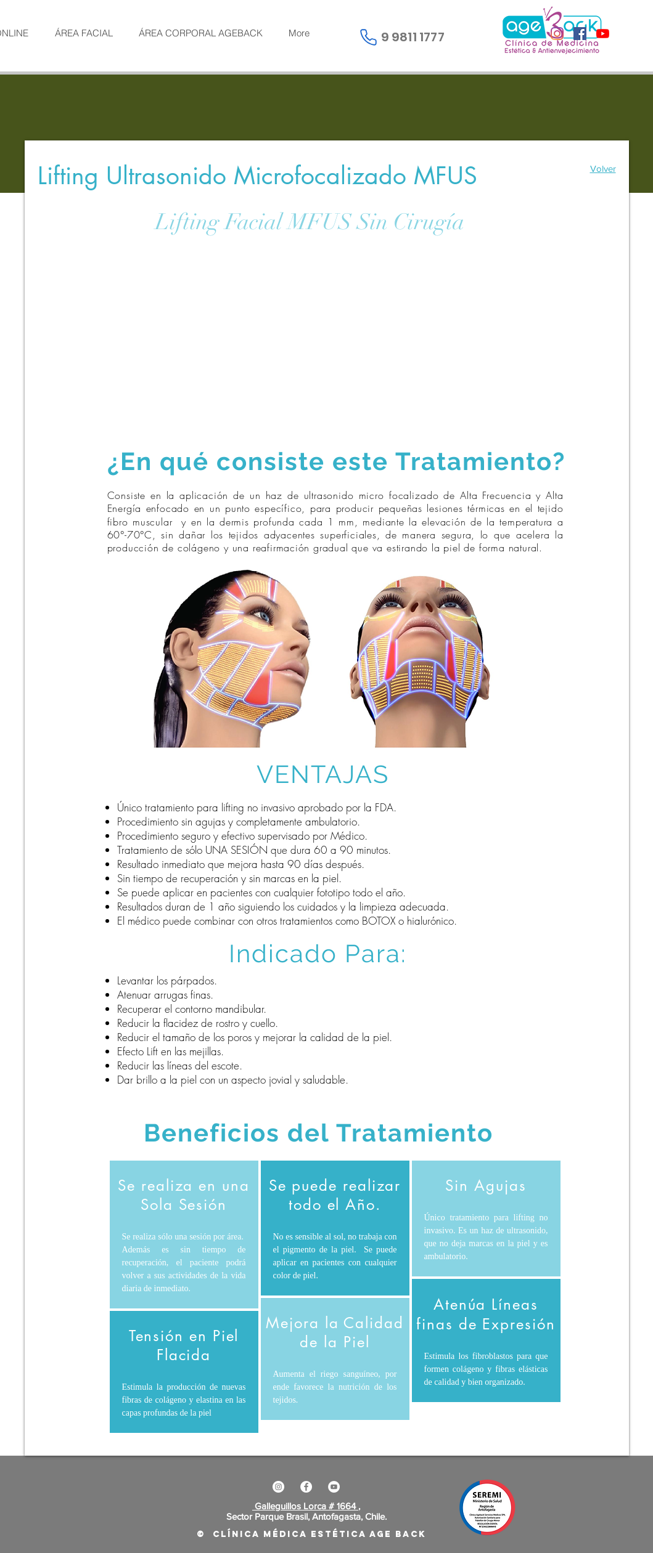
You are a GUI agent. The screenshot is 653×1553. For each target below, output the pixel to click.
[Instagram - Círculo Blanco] (278, 1487)
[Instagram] (557, 33)
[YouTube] (602, 33)
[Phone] (368, 37)
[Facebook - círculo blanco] (306, 1487)
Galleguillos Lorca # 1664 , (306, 1506)
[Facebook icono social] (579, 33)
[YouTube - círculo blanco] (334, 1487)
